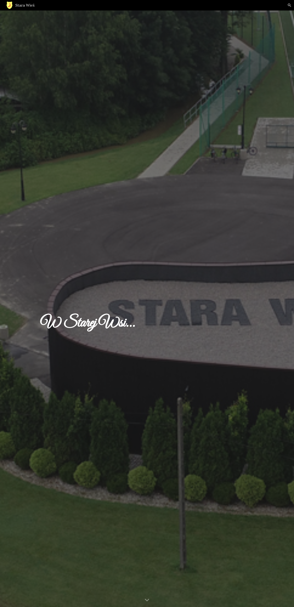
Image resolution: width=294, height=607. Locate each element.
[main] (147, 308)
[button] (289, 5)
